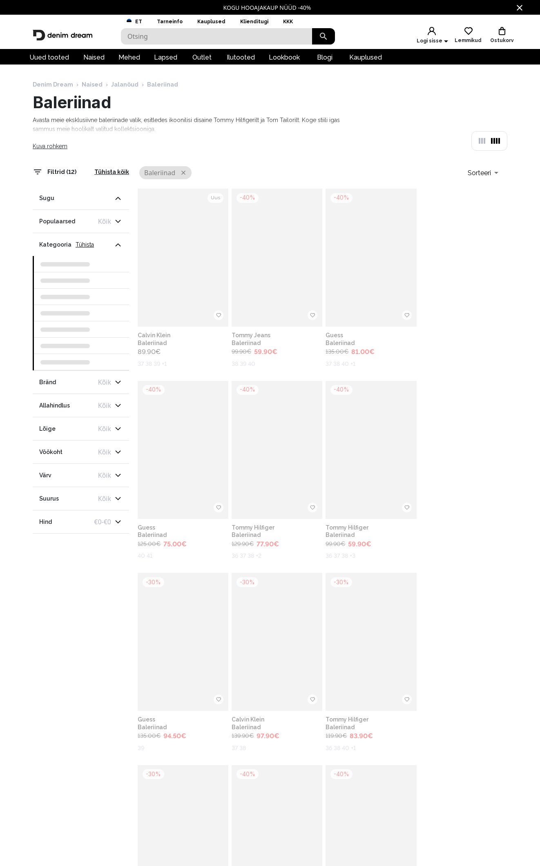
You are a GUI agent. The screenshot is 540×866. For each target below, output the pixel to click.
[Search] (216, 36)
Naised (94, 59)
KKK (288, 21)
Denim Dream (53, 87)
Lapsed (165, 59)
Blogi (324, 59)
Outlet (202, 59)
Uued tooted (49, 59)
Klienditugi (254, 21)
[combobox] (483, 175)
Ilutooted (241, 59)
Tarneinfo (170, 21)
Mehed (129, 59)
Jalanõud (124, 87)
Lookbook (284, 59)
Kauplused (211, 21)
